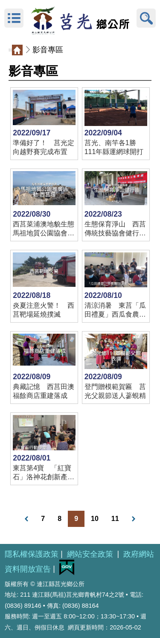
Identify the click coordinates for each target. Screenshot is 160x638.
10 (95, 518)
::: (10, 50)
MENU (13, 18)
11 (115, 518)
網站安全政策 (91, 554)
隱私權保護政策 (31, 554)
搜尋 (146, 18)
